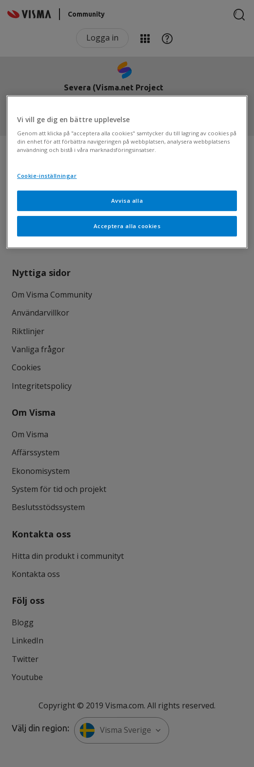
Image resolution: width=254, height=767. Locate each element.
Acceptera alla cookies (127, 226)
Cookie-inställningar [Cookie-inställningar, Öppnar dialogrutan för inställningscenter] (47, 175)
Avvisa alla (127, 200)
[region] (127, 172)
